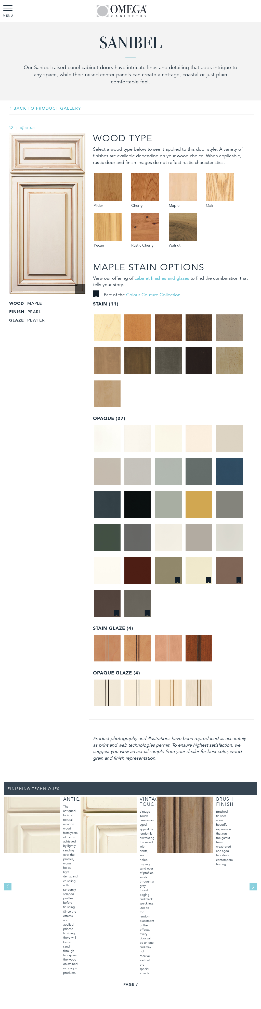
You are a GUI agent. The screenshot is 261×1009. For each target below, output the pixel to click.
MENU (8, 11)
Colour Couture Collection (153, 295)
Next (253, 886)
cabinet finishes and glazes (162, 278)
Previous (7, 886)
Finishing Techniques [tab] (34, 788)
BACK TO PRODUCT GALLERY (47, 108)
